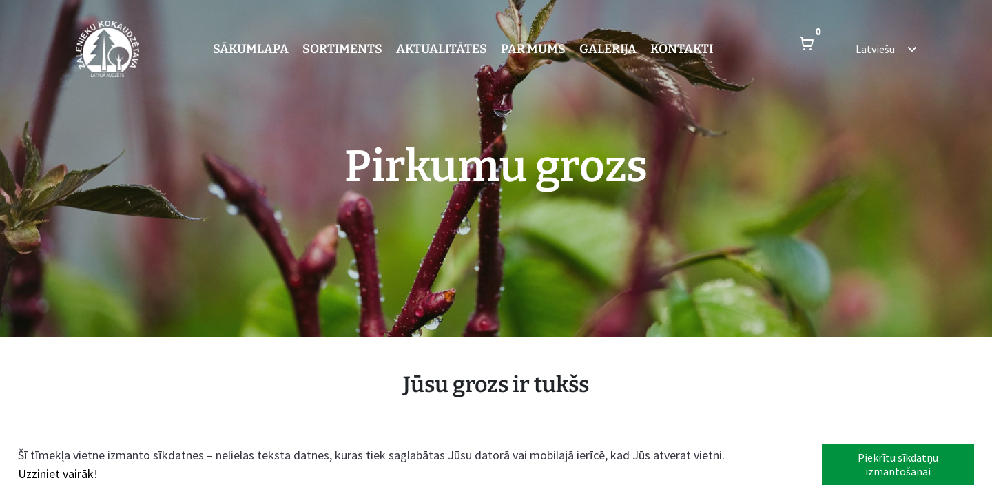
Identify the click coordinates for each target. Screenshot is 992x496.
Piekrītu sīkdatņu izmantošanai (898, 464)
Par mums (533, 48)
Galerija (608, 48)
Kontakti (681, 48)
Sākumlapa (251, 48)
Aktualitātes (441, 48)
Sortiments (342, 48)
